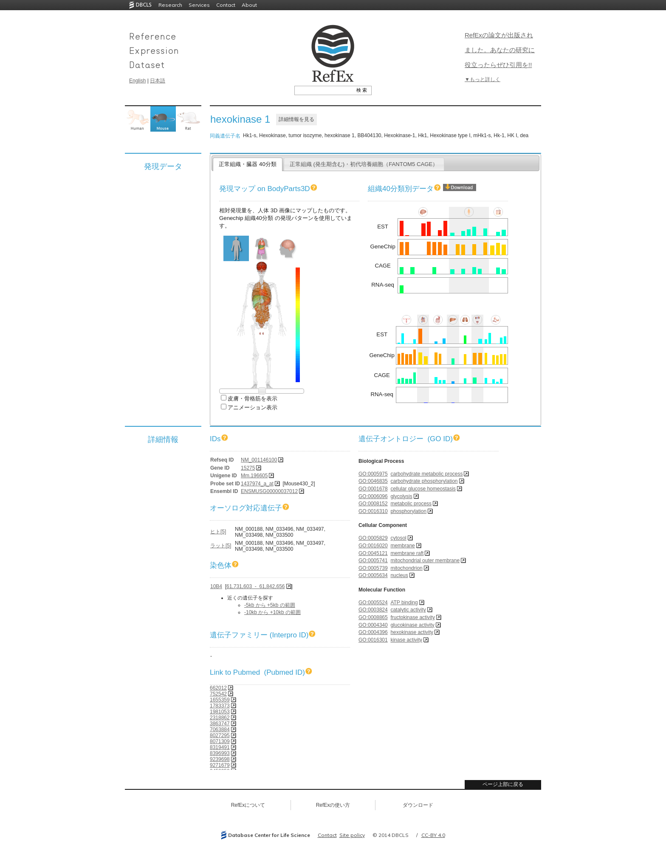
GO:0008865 (373, 617)
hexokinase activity (411, 632)
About (249, 5)
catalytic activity (408, 610)
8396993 (220, 753)
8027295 (220, 735)
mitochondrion (406, 568)
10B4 (216, 586)
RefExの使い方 (333, 805)
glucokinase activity (412, 625)
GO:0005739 (373, 568)
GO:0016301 (373, 640)
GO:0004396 (373, 632)
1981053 (220, 712)
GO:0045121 (373, 553)
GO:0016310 (373, 511)
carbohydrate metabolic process (426, 474)
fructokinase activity (412, 617)
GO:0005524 (373, 603)
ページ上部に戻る (503, 784)
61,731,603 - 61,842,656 (255, 586)
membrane (402, 546)
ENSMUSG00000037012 (269, 491)
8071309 (220, 741)
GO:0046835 (373, 481)
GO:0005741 (373, 560)
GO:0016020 (373, 546)
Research (170, 5)
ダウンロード (418, 805)
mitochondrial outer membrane (425, 560)
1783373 (220, 706)
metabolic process (411, 504)
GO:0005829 (373, 538)
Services (199, 5)
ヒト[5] (218, 532)
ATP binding (404, 603)
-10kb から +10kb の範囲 (272, 612)
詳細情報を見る (296, 119)
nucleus (399, 575)
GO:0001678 (373, 489)
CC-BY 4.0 (433, 835)
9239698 (220, 759)
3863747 (220, 724)
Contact (225, 5)
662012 (218, 688)
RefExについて (248, 805)
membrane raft (406, 553)
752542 (218, 694)
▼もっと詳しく (482, 79)
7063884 (220, 729)
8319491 (220, 747)
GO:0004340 (373, 625)
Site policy (352, 835)
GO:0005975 (373, 474)
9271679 (220, 765)
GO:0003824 (373, 610)
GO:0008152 (373, 504)
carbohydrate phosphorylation (423, 481)
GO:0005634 (373, 575)
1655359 (220, 700)
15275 (248, 468)
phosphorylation (408, 511)
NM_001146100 (259, 460)
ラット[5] (220, 546)
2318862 (220, 718)
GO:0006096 (373, 496)
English (137, 81)
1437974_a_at (257, 484)
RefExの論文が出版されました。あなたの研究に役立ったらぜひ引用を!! (500, 49)
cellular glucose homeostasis (422, 489)
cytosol (398, 538)
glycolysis (401, 496)
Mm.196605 (254, 476)
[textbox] (323, 90)
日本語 (157, 81)
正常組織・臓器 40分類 (247, 164)
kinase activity (406, 640)
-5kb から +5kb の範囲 (269, 605)
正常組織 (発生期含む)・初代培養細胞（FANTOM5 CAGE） (364, 164)
